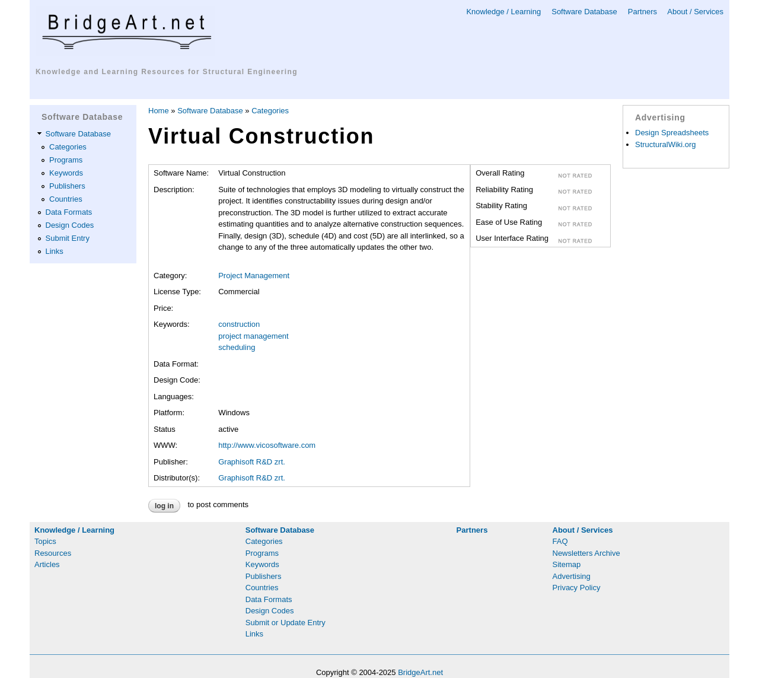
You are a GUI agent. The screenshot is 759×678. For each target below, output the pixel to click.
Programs (65, 159)
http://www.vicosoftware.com (266, 445)
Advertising (572, 576)
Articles (47, 564)
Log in (164, 506)
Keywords (66, 172)
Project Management (253, 275)
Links (54, 251)
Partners (642, 11)
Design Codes (70, 225)
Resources (52, 553)
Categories (68, 146)
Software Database (584, 11)
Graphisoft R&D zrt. (251, 461)
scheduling (236, 347)
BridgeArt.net (420, 672)
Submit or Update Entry (285, 622)
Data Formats (69, 212)
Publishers (67, 186)
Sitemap (567, 564)
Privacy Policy (577, 587)
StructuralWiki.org (665, 144)
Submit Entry (68, 238)
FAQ (560, 541)
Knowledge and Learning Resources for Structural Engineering (167, 72)
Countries (65, 199)
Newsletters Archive (586, 553)
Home (158, 110)
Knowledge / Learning (503, 11)
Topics (45, 541)
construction (239, 324)
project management (253, 336)
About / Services (695, 11)
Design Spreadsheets (672, 132)
